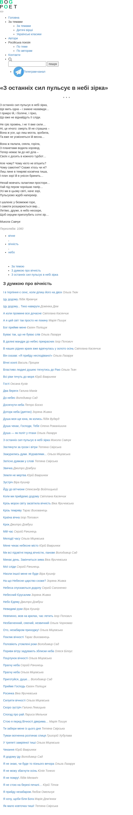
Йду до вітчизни (13, 489)
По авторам (24, 50)
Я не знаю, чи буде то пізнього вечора (28, 763)
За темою (17, 266)
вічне (11, 235)
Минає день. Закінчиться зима (23, 559)
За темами (24, 26)
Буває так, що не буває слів (21, 334)
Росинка (8, 693)
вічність (13, 244)
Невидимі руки (13, 609)
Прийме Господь (14, 686)
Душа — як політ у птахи (19, 433)
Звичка (7, 468)
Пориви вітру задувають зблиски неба (28, 651)
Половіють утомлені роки (20, 644)
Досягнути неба (13, 404)
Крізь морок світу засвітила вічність (27, 503)
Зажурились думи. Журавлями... (25, 454)
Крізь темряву (12, 510)
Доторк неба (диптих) (17, 412)
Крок (6, 524)
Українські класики (29, 34)
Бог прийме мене (14, 327)
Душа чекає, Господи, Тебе (21, 426)
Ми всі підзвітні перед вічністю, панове (29, 552)
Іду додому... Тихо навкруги (21, 306)
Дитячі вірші (25, 30)
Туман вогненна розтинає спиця (24, 735)
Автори (13, 38)
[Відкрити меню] (1, 11)
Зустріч (8, 482)
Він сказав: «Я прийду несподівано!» (27, 355)
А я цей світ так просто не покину (25, 320)
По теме (22, 46)
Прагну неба (11, 665)
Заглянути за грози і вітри (20, 447)
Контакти (14, 54)
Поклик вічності (13, 637)
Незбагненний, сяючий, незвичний (26, 623)
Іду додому (10, 299)
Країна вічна (11, 517)
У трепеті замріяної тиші (19, 742)
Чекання (8, 749)
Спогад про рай (13, 714)
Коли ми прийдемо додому (21, 496)
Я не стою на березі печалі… (22, 784)
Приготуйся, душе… (16, 679)
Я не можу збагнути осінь (20, 770)
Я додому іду (12, 756)
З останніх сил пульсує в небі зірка (34, 274)
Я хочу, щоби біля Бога (18, 799)
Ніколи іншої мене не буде (21, 573)
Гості (6, 383)
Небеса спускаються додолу (22, 587)
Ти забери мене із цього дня (22, 728)
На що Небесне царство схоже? (24, 580)
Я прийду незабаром (17, 791)
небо (11, 252)
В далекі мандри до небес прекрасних (28, 341)
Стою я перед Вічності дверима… (25, 721)
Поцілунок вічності (15, 658)
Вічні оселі (10, 362)
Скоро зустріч (12, 707)
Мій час (8, 531)
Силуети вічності (14, 700)
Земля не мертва (14, 475)
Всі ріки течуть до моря (18, 376)
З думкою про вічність (26, 270)
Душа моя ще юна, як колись (22, 419)
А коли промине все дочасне (22, 313)
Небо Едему (11, 601)
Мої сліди (9, 566)
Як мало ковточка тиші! (18, 806)
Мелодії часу (11, 538)
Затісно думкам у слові (18, 461)
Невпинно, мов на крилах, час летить (28, 616)
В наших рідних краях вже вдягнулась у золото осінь (38, 348)
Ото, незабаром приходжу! (21, 630)
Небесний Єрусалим (17, 594)
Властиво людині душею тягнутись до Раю (31, 369)
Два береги (10, 390)
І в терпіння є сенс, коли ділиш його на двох (32, 292)
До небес (9, 397)
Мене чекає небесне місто (21, 545)
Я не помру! (11, 777)
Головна (13, 17)
